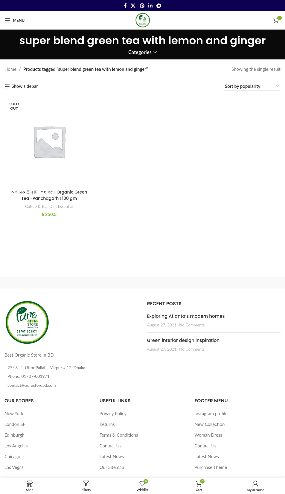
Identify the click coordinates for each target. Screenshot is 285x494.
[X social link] (133, 5)
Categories (140, 52)
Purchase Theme (210, 467)
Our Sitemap (112, 467)
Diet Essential (61, 204)
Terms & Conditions (119, 435)
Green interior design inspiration (183, 340)
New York (13, 413)
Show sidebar (24, 86)
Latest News (112, 456)
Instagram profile (211, 413)
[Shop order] (252, 86)
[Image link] (26, 322)
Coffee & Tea (35, 204)
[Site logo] (142, 19)
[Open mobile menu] (14, 20)
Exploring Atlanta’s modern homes (186, 316)
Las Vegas (14, 467)
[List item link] (71, 376)
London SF (14, 424)
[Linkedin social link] (150, 5)
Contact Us (110, 445)
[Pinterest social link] (142, 5)
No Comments (192, 325)
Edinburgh (14, 435)
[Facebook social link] (125, 5)
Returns (107, 424)
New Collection (209, 424)
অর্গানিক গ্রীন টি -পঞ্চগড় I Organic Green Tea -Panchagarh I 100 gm (48, 193)
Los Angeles (16, 445)
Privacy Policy (113, 413)
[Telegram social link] (158, 5)
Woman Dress (208, 435)
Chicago (12, 456)
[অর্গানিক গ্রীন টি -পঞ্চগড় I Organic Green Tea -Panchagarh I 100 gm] (48, 141)
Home (10, 69)
